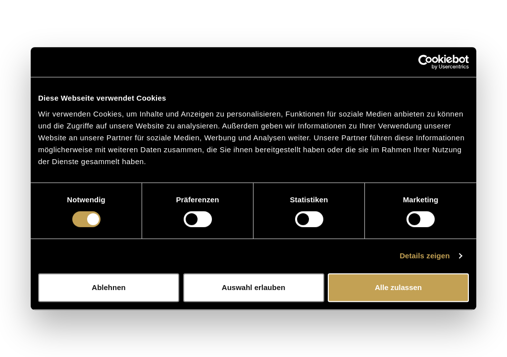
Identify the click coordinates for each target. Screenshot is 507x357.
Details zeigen (425, 255)
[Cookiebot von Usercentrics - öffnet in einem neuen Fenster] (425, 62)
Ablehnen (108, 287)
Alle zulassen (398, 287)
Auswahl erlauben (253, 287)
